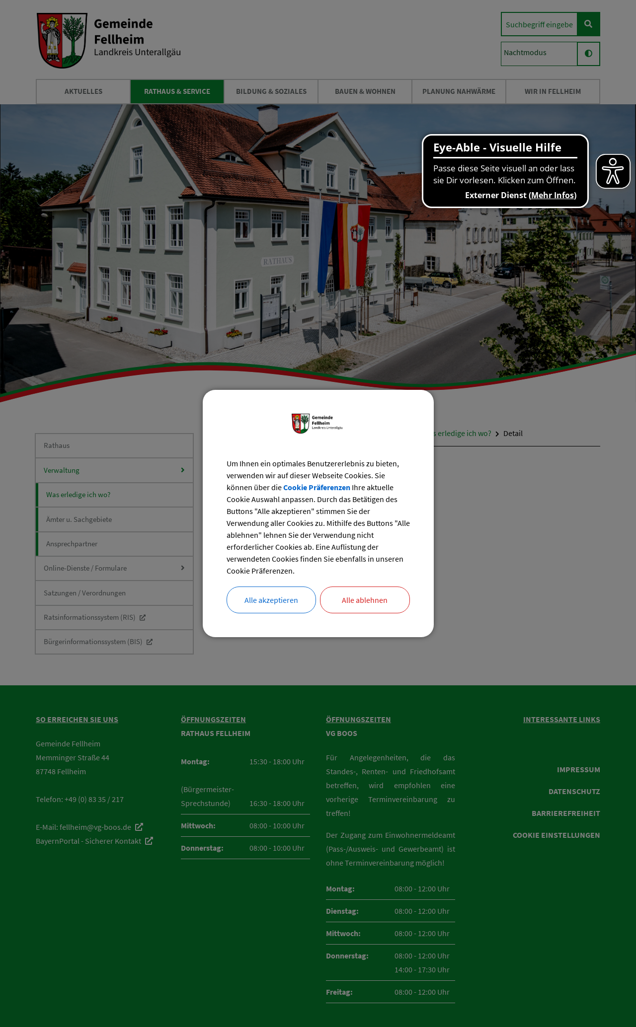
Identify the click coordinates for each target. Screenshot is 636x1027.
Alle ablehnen (365, 600)
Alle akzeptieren (271, 600)
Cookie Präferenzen (316, 487)
